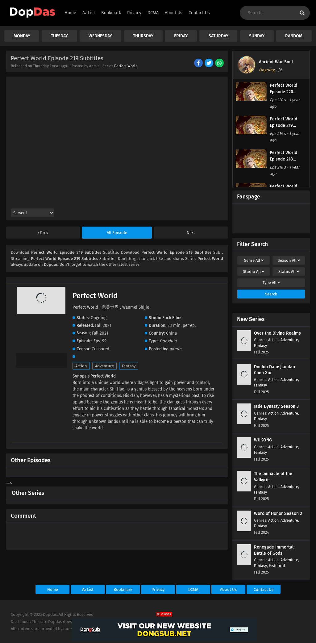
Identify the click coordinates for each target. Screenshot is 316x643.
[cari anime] (302, 13)
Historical (277, 565)
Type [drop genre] (271, 282)
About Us (228, 589)
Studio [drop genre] (253, 271)
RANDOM (293, 36)
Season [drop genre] (289, 260)
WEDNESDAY (100, 36)
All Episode (117, 232)
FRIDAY (181, 36)
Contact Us (263, 589)
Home (52, 589)
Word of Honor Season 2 (278, 513)
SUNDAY (256, 36)
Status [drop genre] (288, 271)
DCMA (193, 589)
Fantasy (128, 366)
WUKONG (263, 440)
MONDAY (22, 36)
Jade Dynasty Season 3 (276, 406)
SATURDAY (218, 36)
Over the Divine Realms (277, 333)
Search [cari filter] (271, 294)
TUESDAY (59, 36)
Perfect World (126, 66)
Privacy (158, 589)
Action (81, 366)
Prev (43, 232)
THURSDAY (143, 36)
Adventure (104, 366)
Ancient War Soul (276, 62)
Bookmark (123, 589)
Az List (88, 589)
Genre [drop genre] (254, 260)
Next (191, 232)
